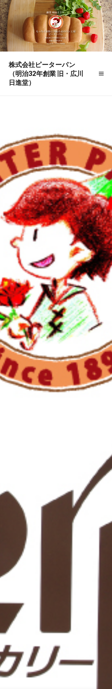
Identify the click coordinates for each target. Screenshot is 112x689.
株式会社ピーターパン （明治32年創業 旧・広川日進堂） (46, 73)
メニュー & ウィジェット (101, 80)
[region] (56, 26)
